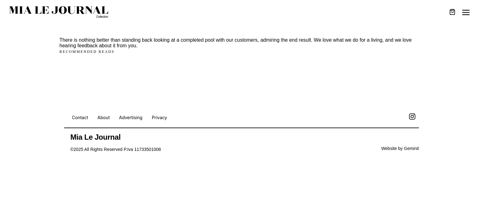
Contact (80, 117)
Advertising (130, 117)
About (103, 117)
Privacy (159, 117)
